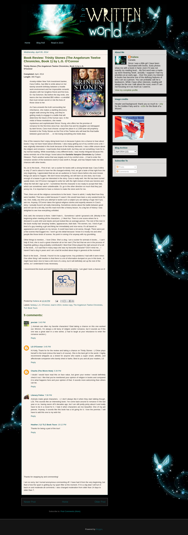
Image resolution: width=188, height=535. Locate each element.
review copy (67, 305)
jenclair (34, 322)
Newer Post (30, 502)
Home (27, 43)
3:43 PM (42, 322)
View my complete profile (126, 90)
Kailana (36, 301)
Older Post (100, 502)
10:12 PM (62, 425)
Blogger (99, 529)
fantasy (34, 305)
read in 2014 (56, 305)
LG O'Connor (37, 347)
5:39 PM (57, 371)
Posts (120, 167)
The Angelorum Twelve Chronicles (87, 305)
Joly (161, 104)
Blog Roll (40, 43)
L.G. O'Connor (44, 305)
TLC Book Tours (30, 308)
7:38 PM (48, 395)
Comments (123, 171)
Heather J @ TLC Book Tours (44, 425)
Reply (33, 338)
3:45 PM (47, 347)
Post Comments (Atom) (70, 511)
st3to (143, 106)
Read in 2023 (57, 43)
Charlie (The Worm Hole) (42, 371)
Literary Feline (37, 395)
